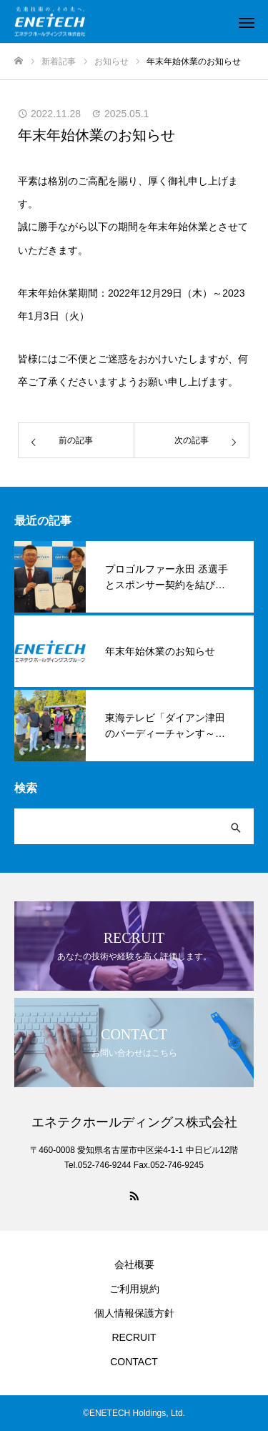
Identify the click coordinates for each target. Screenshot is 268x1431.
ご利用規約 (134, 1288)
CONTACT (134, 1361)
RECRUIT (133, 1337)
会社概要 (134, 1264)
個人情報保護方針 (134, 1313)
